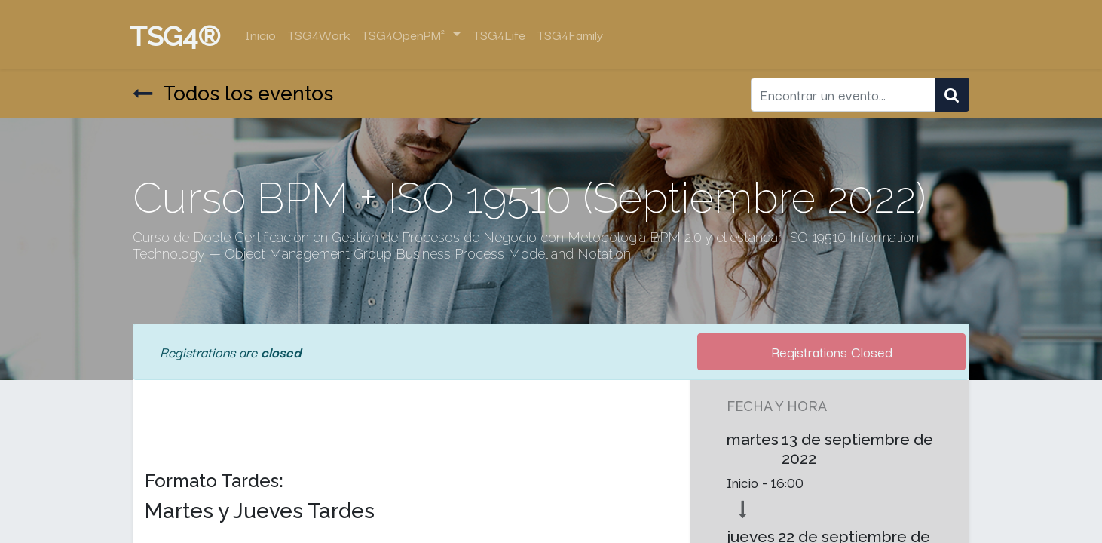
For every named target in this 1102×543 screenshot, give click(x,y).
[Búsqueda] (952, 95)
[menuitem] (263, 34)
